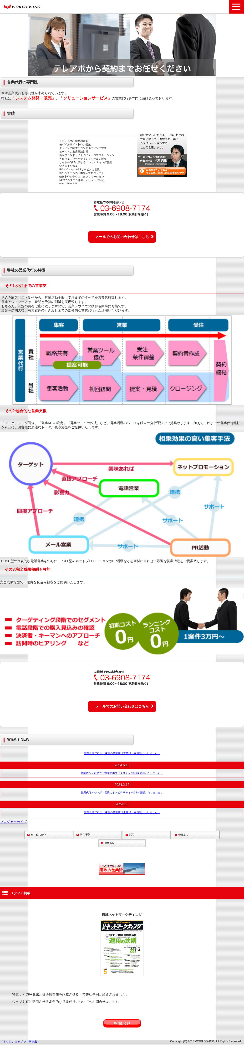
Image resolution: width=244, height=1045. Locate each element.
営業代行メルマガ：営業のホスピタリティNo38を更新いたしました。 (122, 792)
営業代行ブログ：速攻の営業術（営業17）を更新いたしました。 (122, 753)
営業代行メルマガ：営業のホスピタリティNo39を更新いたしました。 (122, 773)
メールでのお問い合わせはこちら (122, 237)
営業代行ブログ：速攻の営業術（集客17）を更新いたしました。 (122, 812)
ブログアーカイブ (13, 822)
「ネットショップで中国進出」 (20, 1041)
